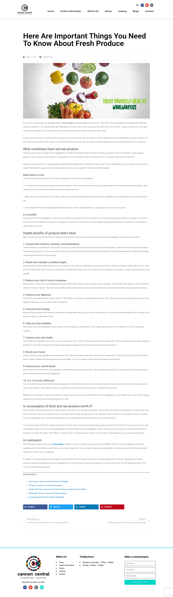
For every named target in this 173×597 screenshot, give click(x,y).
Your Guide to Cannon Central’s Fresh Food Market (49, 481)
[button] (136, 5)
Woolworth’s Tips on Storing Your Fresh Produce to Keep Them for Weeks (59, 489)
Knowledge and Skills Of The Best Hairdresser (47, 497)
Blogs (136, 11)
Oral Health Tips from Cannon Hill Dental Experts (49, 493)
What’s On (93, 11)
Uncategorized (47, 57)
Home (50, 11)
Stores (108, 11)
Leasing (122, 11)
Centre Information (70, 11)
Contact (149, 11)
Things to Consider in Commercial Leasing (46, 485)
